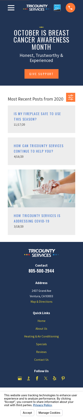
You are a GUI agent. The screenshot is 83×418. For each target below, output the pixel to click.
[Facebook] (37, 378)
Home (41, 321)
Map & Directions (41, 301)
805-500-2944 (41, 271)
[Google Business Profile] (20, 378)
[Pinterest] (63, 378)
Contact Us (41, 360)
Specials (41, 344)
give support (41, 74)
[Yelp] (54, 378)
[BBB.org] (28, 378)
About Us (41, 328)
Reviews (41, 352)
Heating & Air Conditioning (41, 336)
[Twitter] (46, 378)
